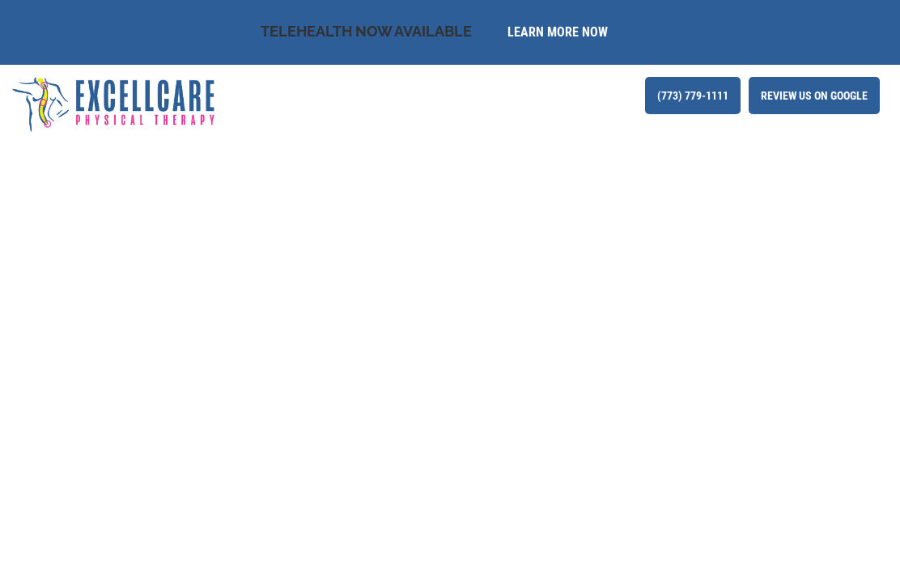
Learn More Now (557, 32)
